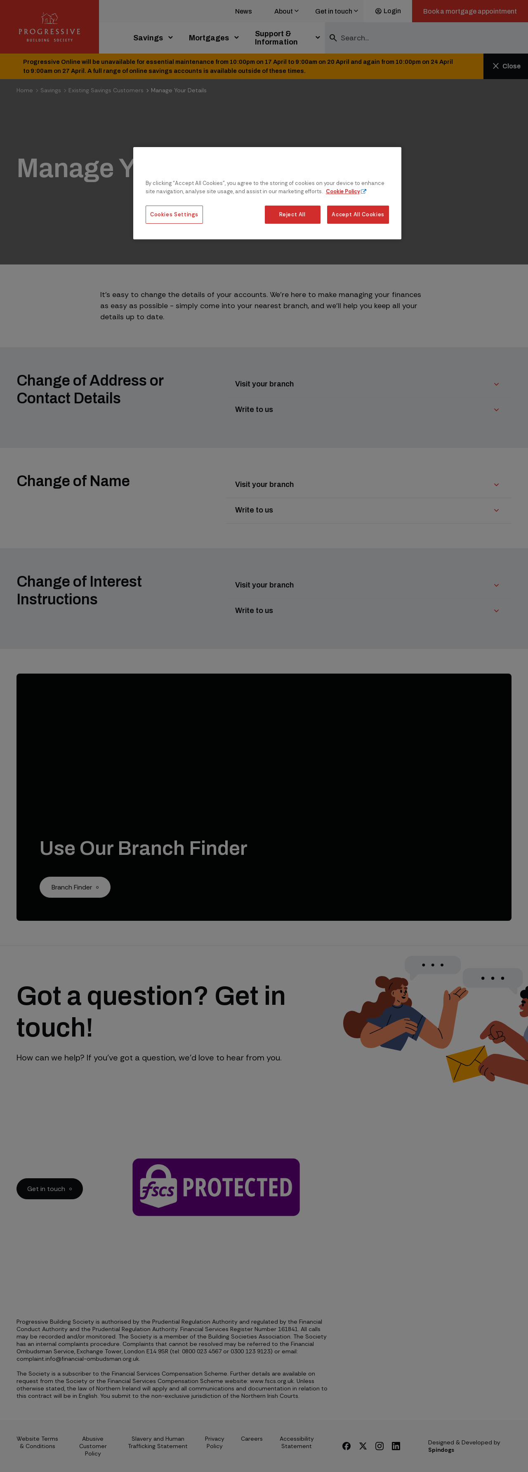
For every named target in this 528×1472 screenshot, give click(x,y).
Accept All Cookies (358, 214)
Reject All (292, 214)
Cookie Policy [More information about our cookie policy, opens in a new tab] (343, 191)
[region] (267, 193)
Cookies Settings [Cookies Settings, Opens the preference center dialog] (174, 214)
